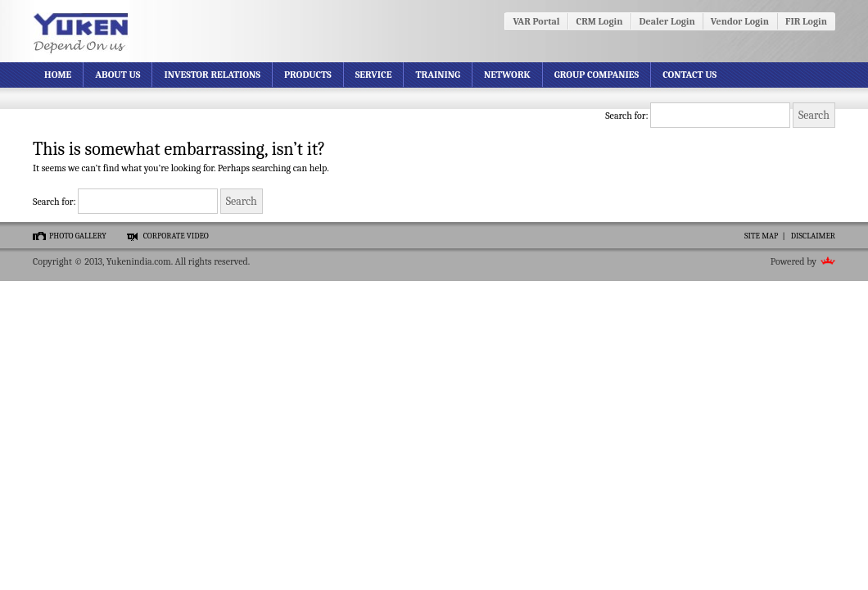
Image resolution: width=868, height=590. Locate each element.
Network (507, 74)
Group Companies (596, 74)
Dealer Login (667, 21)
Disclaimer (813, 236)
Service (373, 74)
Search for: (626, 115)
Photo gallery (77, 236)
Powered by (793, 261)
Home (57, 74)
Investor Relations (212, 74)
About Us (117, 74)
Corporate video (176, 236)
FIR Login (806, 21)
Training (437, 74)
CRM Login (599, 21)
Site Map (761, 236)
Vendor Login (740, 21)
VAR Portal (536, 21)
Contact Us (689, 74)
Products (308, 74)
